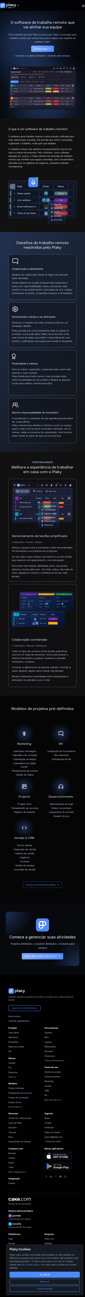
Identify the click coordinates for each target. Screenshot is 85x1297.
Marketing (49, 1081)
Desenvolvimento (52, 1076)
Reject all (44, 1281)
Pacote (11, 1243)
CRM (47, 1090)
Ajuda (47, 1118)
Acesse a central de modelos (42, 884)
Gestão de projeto (53, 1072)
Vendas (48, 1086)
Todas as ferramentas (54, 1060)
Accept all (45, 1274)
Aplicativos (13, 1037)
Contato (48, 1123)
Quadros (48, 1032)
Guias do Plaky (15, 1123)
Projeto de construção (18, 1097)
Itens (47, 1037)
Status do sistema (52, 1132)
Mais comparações (17, 1172)
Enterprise (13, 1072)
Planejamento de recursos (20, 1093)
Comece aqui (42, 48)
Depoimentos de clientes (19, 1141)
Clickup (11, 1158)
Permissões (50, 1056)
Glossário (12, 1127)
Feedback (49, 1127)
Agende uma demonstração (24, 1008)
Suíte (10, 1239)
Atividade (49, 1051)
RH (46, 1095)
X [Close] (79, 1249)
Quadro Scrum (14, 1102)
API (9, 1051)
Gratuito (11, 1063)
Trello (11, 1167)
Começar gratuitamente (18, 1021)
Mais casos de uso (53, 1100)
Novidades (13, 1042)
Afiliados (48, 1243)
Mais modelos (15, 1107)
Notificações (50, 1046)
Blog (10, 1137)
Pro (10, 1067)
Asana (11, 1162)
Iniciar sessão (14, 1016)
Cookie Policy (32, 1264)
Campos (48, 1042)
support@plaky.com (53, 1137)
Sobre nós (49, 1239)
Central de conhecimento (19, 1118)
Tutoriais (12, 1132)
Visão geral (13, 1032)
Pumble (11, 1183)
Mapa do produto (16, 1046)
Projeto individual (16, 1088)
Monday (12, 1153)
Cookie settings (44, 1288)
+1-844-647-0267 (53, 1141)
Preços (12, 1077)
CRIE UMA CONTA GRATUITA (42, 956)
